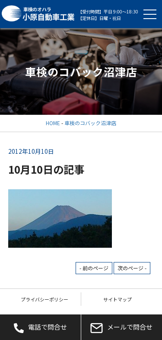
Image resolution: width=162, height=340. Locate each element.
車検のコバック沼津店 (90, 122)
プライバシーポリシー (44, 299)
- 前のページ (93, 268)
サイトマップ (117, 299)
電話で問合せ (40, 327)
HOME (53, 122)
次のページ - (132, 268)
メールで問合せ (121, 327)
